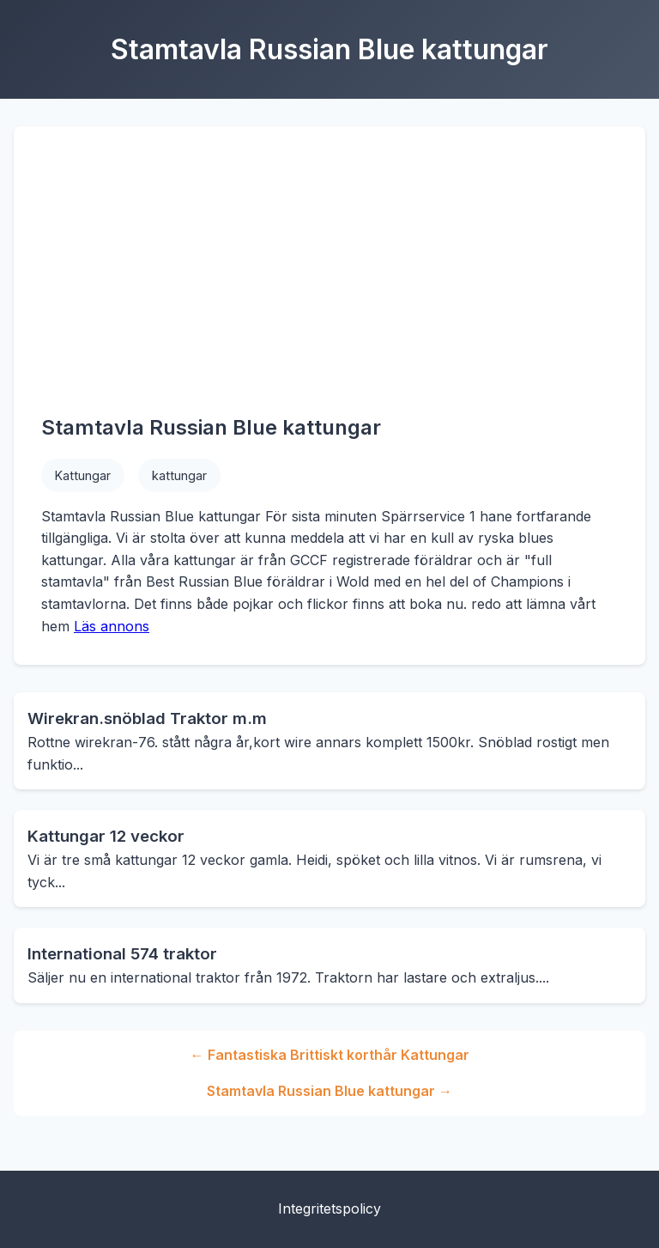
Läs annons (111, 626)
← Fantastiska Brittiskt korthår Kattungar (329, 1054)
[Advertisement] (329, 282)
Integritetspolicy (329, 1208)
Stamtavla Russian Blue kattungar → (329, 1090)
